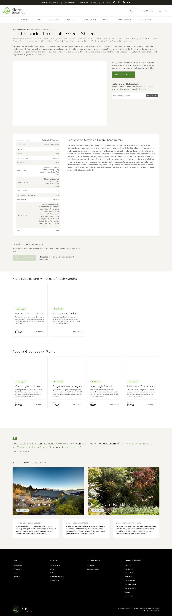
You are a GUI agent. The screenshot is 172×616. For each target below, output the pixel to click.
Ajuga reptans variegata (67, 386)
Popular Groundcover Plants (34, 351)
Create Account (55, 565)
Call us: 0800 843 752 (50, 2)
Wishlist (40, 331)
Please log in (44, 256)
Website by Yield (154, 611)
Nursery (107, 19)
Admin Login (129, 596)
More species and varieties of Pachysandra (45, 278)
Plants (24, 19)
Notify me (152, 95)
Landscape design (93, 569)
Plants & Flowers (18, 565)
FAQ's (52, 573)
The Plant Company (13, 11)
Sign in (132, 11)
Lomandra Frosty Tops (58, 443)
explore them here (123, 75)
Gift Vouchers (17, 569)
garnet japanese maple (78, 523)
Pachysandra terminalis (29, 313)
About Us (128, 565)
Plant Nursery (129, 569)
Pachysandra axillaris (65, 313)
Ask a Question (24, 258)
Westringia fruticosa (27, 386)
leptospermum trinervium (129, 523)
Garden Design (124, 19)
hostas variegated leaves (29, 523)
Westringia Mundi (101, 386)
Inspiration (90, 565)
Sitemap (127, 592)
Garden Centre (129, 573)
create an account (61, 256)
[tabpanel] (60, 93)
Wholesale (72, 19)
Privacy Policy (54, 580)
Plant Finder (90, 19)
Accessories (54, 19)
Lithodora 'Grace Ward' (141, 386)
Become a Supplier (131, 584)
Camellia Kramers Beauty (136, 443)
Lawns (38, 19)
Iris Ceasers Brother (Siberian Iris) (34, 447)
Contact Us (128, 576)
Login (52, 569)
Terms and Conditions (57, 576)
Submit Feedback (130, 588)
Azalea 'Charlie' (71, 447)
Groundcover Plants (24, 29)
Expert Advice (144, 19)
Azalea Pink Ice (28, 443)
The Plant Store (130, 580)
